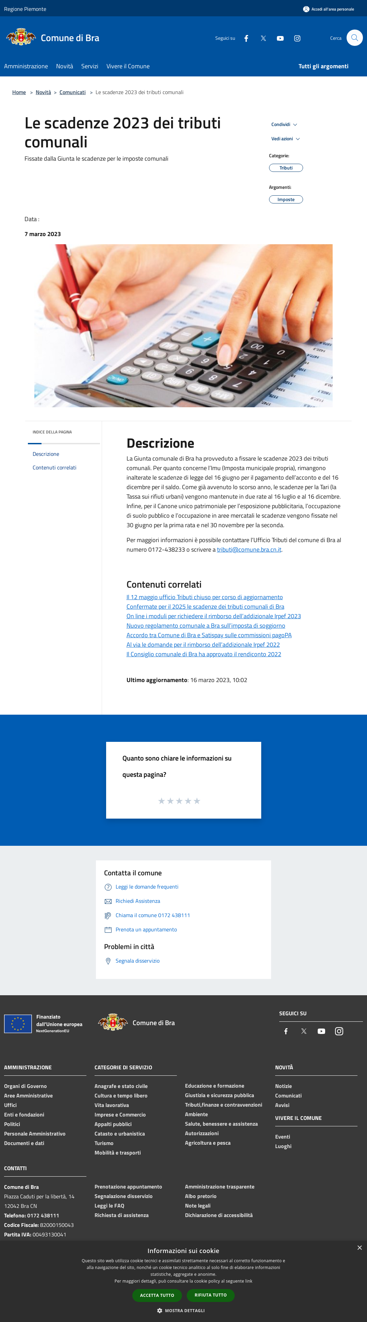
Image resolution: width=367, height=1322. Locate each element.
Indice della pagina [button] (52, 432)
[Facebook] (243, 37)
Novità (43, 92)
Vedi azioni (286, 139)
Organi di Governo (25, 1086)
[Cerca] (355, 38)
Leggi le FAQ (109, 1205)
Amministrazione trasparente (219, 1186)
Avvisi (282, 1105)
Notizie (283, 1086)
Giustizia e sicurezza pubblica (219, 1095)
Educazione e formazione (214, 1086)
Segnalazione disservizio (124, 1196)
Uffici (10, 1105)
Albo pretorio (201, 1196)
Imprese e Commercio (120, 1114)
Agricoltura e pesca (208, 1143)
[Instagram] (294, 37)
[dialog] (183, 1281)
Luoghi (283, 1146)
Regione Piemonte (25, 9)
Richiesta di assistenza (122, 1215)
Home (19, 92)
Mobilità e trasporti (118, 1152)
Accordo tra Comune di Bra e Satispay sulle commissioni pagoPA (209, 635)
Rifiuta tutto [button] (211, 1295)
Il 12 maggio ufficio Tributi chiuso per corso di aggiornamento (205, 597)
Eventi (282, 1136)
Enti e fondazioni (24, 1114)
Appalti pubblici (113, 1124)
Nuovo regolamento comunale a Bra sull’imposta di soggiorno (206, 625)
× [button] (359, 1248)
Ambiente (196, 1114)
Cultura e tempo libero (121, 1095)
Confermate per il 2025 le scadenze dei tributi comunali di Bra (205, 606)
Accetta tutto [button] (157, 1295)
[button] (183, 1310)
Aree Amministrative (28, 1095)
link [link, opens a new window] (248, 1281)
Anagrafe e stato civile (121, 1086)
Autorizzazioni (202, 1133)
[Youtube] (277, 37)
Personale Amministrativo (35, 1133)
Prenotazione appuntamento (128, 1186)
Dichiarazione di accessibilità (219, 1215)
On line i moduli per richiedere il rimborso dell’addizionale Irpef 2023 (214, 616)
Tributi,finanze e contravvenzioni (223, 1105)
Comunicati (73, 92)
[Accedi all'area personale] (328, 9)
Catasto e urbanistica (120, 1133)
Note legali (198, 1205)
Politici (12, 1124)
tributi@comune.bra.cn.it (249, 549)
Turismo (104, 1143)
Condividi (285, 125)
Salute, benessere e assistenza (221, 1124)
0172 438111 (43, 1215)
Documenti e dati (24, 1143)
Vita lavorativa (112, 1105)
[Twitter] (260, 37)
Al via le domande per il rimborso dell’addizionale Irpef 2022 (203, 644)
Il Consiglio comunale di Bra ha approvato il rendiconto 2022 (204, 654)
